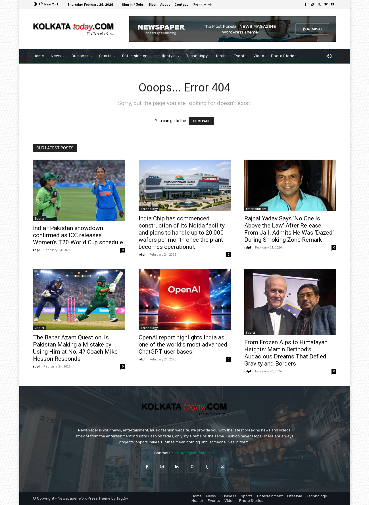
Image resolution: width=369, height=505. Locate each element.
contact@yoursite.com (195, 453)
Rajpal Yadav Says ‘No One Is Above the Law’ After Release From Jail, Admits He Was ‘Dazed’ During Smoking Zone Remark (289, 229)
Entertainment (256, 209)
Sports (39, 218)
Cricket (39, 328)
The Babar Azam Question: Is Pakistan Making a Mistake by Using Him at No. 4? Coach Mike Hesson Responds (75, 348)
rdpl (36, 250)
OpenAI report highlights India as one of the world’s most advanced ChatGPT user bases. (183, 344)
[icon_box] (202, 5)
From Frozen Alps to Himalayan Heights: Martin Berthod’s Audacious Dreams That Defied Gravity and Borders (286, 353)
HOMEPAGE (201, 121)
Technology (149, 209)
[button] (329, 56)
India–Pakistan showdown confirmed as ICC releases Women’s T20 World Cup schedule (78, 235)
